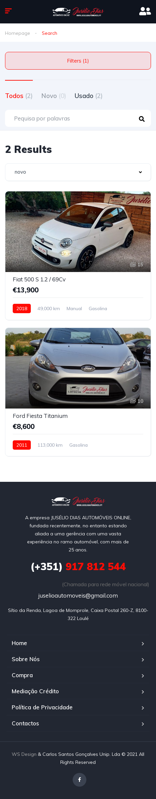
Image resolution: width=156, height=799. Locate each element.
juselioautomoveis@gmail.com (78, 595)
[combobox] (78, 172)
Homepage (17, 33)
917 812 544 (78, 566)
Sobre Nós (26, 658)
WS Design (24, 754)
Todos (19, 96)
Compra (22, 675)
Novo (53, 96)
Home (19, 642)
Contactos (25, 723)
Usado (89, 96)
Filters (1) (78, 61)
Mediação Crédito (35, 691)
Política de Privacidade (42, 707)
